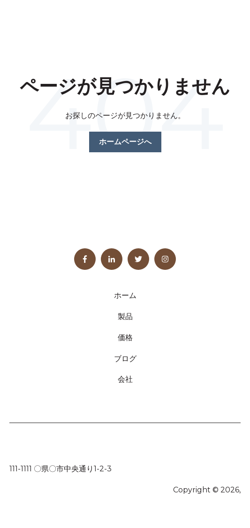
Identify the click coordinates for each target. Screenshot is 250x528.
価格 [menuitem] (125, 337)
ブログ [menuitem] (125, 358)
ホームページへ (125, 141)
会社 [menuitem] (125, 379)
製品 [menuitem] (125, 316)
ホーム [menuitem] (125, 295)
